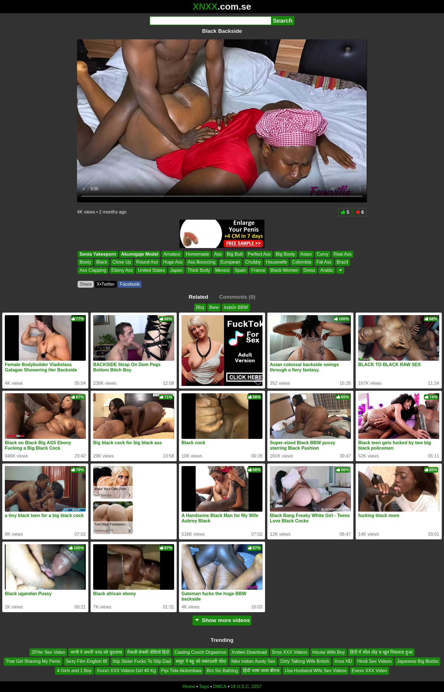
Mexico (222, 270)
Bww (214, 307)
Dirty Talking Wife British (304, 661)
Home (189, 686)
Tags (204, 686)
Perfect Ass (259, 254)
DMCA (220, 686)
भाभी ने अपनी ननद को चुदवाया (96, 652)
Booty (85, 262)
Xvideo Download (249, 652)
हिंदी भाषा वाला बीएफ (261, 670)
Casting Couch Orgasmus (200, 652)
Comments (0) (237, 297)
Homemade (197, 254)
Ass (218, 254)
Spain (240, 270)
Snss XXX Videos (289, 652)
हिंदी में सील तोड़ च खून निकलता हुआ (381, 652)
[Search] (210, 20)
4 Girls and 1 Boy (74, 670)
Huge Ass (172, 262)
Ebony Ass (122, 270)
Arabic (326, 270)
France (258, 270)
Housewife (276, 262)
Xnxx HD (343, 661)
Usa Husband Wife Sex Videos (315, 670)
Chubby (253, 262)
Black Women (284, 270)
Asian (306, 254)
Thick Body (199, 270)
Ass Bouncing (201, 262)
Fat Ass (323, 262)
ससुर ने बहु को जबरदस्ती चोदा (201, 661)
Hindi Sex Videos (374, 661)
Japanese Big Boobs (417, 661)
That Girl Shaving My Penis (33, 661)
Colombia (301, 262)
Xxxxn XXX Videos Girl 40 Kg (126, 670)
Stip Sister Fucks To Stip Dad (141, 661)
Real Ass (342, 254)
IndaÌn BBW (236, 307)
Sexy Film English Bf (86, 661)
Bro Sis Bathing (222, 670)
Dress (309, 270)
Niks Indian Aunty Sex (253, 661)
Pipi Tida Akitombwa (181, 670)
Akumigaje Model (140, 254)
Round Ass (147, 262)
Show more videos (222, 620)
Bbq (200, 307)
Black (101, 262)
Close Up (121, 262)
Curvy (323, 254)
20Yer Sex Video (48, 652)
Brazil (342, 262)
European (230, 262)
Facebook (130, 284)
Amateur (171, 254)
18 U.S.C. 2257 (245, 686)
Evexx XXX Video (369, 670)
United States (151, 270)
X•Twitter (106, 284)
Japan (176, 270)
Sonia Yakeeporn (98, 254)
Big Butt (235, 254)
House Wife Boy (328, 652)
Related (198, 297)
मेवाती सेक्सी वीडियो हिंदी (148, 652)
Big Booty (285, 254)
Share (86, 284)
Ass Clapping (93, 270)
